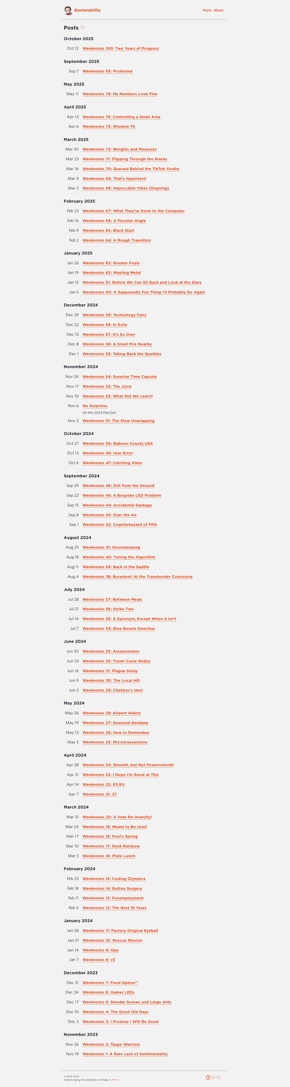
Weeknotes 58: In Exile (104, 325)
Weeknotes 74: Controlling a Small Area (121, 117)
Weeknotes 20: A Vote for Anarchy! (117, 817)
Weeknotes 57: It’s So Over (108, 334)
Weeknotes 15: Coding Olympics (114, 879)
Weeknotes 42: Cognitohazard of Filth (119, 524)
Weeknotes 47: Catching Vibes (112, 463)
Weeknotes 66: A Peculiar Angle (114, 221)
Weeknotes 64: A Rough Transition (116, 240)
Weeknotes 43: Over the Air (109, 515)
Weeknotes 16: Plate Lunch (108, 856)
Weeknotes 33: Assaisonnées (110, 651)
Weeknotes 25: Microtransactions (115, 742)
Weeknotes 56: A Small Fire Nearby (117, 344)
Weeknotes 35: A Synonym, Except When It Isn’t (129, 619)
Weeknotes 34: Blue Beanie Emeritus (118, 628)
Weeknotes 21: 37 (99, 794)
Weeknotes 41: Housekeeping (111, 547)
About (218, 10)
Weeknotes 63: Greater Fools (111, 263)
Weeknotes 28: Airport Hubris (111, 713)
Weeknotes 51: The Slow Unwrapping (118, 421)
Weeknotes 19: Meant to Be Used (114, 827)
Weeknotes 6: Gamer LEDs (108, 992)
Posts (207, 10)
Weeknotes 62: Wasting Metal (111, 273)
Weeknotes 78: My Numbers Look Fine (120, 94)
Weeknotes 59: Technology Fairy (114, 315)
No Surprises (94, 406)
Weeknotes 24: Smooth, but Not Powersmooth (128, 765)
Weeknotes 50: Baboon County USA (117, 443)
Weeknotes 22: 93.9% (103, 784)
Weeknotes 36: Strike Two (108, 609)
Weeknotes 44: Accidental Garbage (117, 505)
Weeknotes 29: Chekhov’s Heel (112, 690)
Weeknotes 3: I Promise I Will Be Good (120, 1022)
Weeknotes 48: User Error (107, 453)
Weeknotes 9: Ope (100, 950)
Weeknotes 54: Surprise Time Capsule (119, 377)
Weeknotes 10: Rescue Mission (112, 940)
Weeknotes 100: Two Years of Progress (120, 48)
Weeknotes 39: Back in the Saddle (115, 567)
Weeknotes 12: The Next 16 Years (114, 908)
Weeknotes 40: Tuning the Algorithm (118, 557)
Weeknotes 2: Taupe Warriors (111, 1044)
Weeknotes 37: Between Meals (112, 599)
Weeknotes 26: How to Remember (116, 732)
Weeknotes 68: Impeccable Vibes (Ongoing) (125, 188)
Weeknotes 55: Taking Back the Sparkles (121, 354)
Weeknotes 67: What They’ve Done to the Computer (133, 211)
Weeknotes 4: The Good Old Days (115, 1012)
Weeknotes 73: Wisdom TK (108, 126)
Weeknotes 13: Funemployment (113, 898)
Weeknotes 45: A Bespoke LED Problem (121, 495)
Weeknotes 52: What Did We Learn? (117, 396)
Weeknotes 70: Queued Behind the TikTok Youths (131, 169)
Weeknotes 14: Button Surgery (112, 888)
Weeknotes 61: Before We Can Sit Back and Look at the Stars (142, 282)
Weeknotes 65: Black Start (108, 230)
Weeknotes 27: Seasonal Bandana (115, 723)
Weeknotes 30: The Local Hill (111, 680)
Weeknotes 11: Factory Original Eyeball (120, 930)
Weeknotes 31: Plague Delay (110, 671)
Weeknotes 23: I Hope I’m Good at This (120, 775)
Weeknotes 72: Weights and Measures (119, 149)
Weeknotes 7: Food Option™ (110, 983)
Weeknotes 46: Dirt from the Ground (118, 486)
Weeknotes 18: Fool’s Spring (110, 836)
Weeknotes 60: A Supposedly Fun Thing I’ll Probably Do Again (143, 292)
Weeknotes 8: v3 (98, 960)
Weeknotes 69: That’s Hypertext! (114, 178)
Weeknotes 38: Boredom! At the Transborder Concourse (137, 577)
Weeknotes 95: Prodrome (107, 71)
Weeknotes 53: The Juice (107, 386)
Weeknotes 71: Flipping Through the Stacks (124, 159)
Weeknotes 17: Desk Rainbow (111, 846)
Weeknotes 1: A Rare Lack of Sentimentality (125, 1054)
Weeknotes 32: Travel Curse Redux (116, 661)
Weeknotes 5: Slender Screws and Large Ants (126, 1002)
